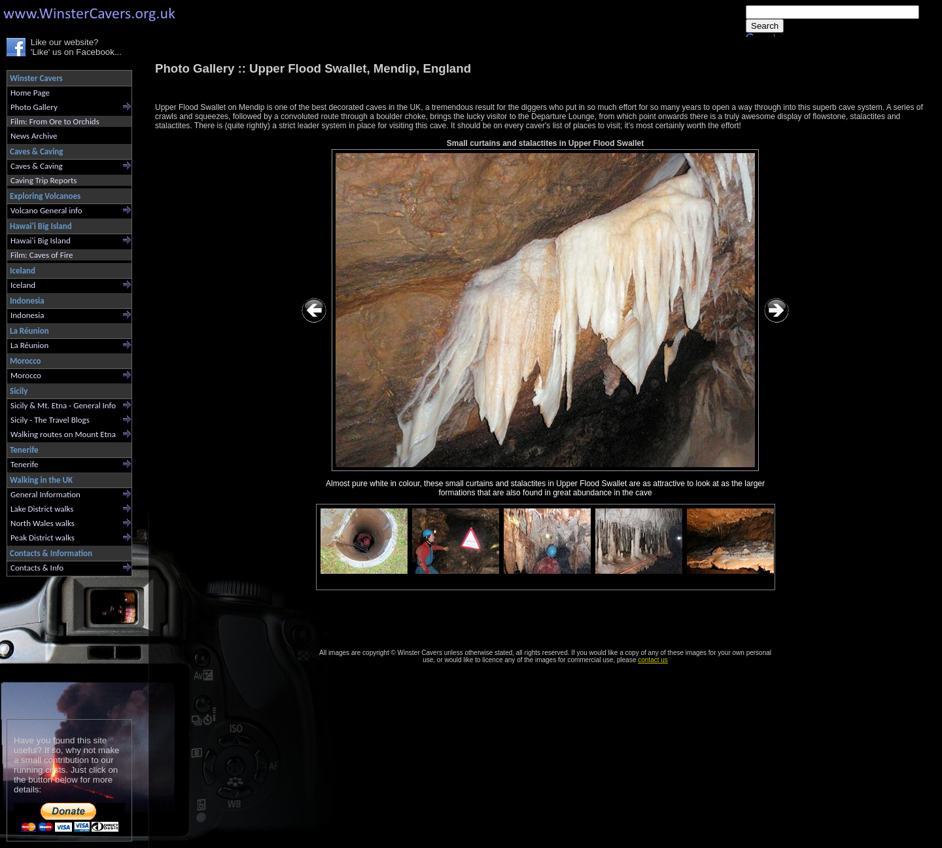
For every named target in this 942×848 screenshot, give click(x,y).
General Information (45, 494)
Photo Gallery (34, 107)
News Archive (33, 136)
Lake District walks (41, 509)
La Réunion (29, 345)
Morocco (25, 375)
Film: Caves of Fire (41, 255)
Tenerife (24, 464)
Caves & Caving (36, 166)
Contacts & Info (36, 568)
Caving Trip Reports (43, 180)
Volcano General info (46, 210)
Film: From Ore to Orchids (54, 121)
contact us (653, 659)
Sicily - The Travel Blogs (50, 420)
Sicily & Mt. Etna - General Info (63, 405)
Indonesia (27, 315)
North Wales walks (42, 523)
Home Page (30, 92)
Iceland (22, 285)
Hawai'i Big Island (40, 240)
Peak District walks (42, 537)
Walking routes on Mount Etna (63, 434)
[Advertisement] (64, 645)
